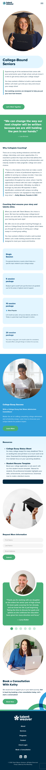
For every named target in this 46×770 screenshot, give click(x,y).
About (23, 726)
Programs (23, 735)
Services (23, 731)
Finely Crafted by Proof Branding (23, 764)
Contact (23, 740)
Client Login (23, 745)
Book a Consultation (23, 749)
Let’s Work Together (13, 107)
